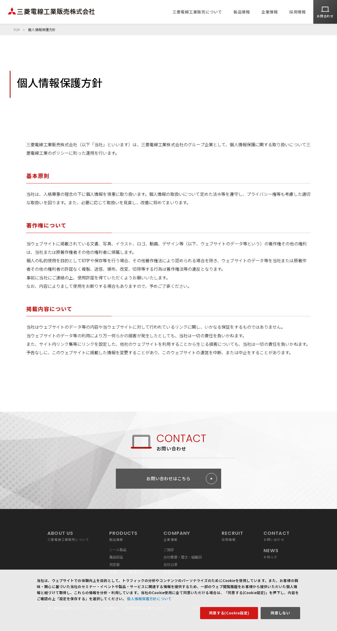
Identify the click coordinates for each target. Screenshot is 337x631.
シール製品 (118, 549)
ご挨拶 (168, 549)
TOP (16, 29)
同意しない (280, 612)
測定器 (114, 564)
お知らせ (277, 553)
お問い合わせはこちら (168, 478)
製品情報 (242, 11)
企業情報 (269, 11)
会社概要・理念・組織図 (182, 557)
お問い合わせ (277, 535)
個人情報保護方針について (149, 598)
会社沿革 (170, 564)
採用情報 (297, 11)
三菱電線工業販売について (197, 11)
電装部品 (116, 557)
